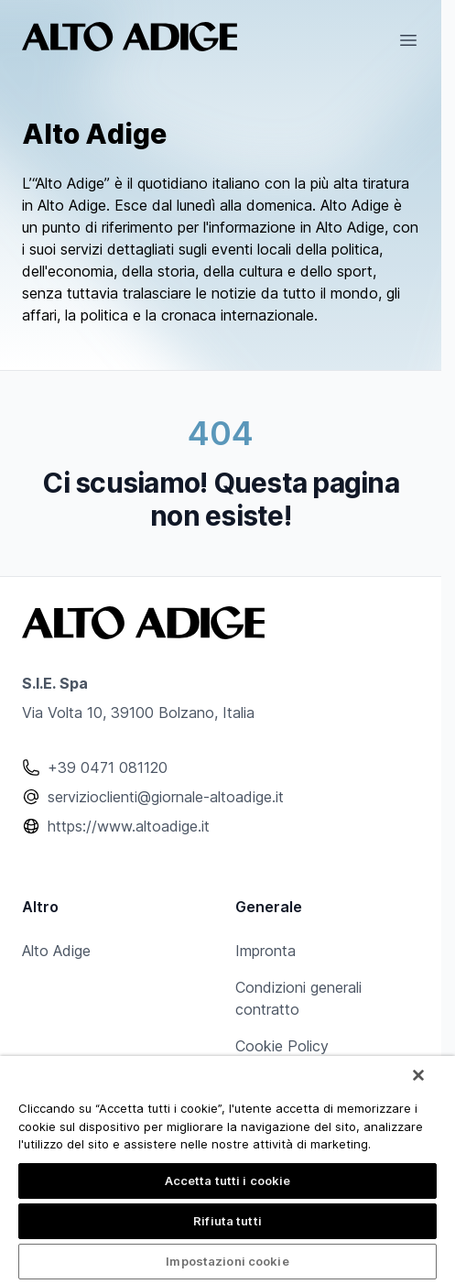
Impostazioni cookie (227, 1261)
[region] (227, 1170)
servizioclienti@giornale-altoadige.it (166, 797)
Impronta (265, 950)
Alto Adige (56, 950)
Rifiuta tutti (227, 1220)
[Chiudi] (418, 1075)
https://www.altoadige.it (129, 826)
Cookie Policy (282, 1046)
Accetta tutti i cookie (228, 1180)
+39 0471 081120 (108, 767)
